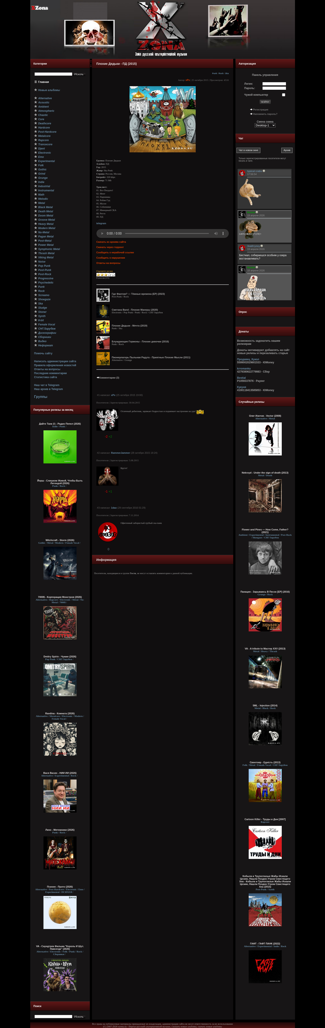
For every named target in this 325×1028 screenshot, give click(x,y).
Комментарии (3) (107, 377)
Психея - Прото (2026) (60, 886)
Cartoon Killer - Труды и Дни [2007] (265, 819)
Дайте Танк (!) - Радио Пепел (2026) (60, 423)
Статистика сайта (45, 377)
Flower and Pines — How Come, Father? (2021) (265, 531)
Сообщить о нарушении (110, 257)
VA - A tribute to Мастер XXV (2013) (265, 648)
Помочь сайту (43, 353)
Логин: (248, 83)
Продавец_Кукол (248, 359)
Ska (227, 73)
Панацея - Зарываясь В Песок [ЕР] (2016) (265, 591)
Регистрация (260, 109)
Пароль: (249, 88)
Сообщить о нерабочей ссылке (115, 252)
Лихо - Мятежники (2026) (59, 829)
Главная (43, 82)
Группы (40, 397)
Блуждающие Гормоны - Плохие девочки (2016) (140, 341)
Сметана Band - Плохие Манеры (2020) (135, 309)
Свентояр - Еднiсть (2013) (265, 762)
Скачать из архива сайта (111, 242)
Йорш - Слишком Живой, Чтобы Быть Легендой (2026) (60, 482)
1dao (114, 507)
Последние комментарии (50, 373)
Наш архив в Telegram (48, 389)
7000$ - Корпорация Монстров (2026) (60, 597)
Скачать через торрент (110, 247)
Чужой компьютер (256, 94)
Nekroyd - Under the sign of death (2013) (265, 472)
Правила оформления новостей (55, 365)
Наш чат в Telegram (46, 385)
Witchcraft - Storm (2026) (59, 540)
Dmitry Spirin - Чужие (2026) (59, 656)
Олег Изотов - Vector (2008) (265, 415)
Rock (221, 73)
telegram (101, 223)
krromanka (244, 368)
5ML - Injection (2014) (265, 705)
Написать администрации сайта (55, 361)
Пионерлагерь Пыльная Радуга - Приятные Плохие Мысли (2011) (151, 357)
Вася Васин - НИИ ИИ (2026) (60, 773)
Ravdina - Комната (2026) (60, 713)
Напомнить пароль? (265, 114)
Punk (214, 73)
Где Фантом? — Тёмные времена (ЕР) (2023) (138, 294)
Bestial (241, 377)
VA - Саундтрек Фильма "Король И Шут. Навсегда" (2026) (60, 947)
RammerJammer (120, 452)
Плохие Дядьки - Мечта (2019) (129, 325)
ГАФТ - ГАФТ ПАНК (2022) (265, 943)
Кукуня (241, 387)
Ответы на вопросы (47, 369)
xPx (188, 80)
